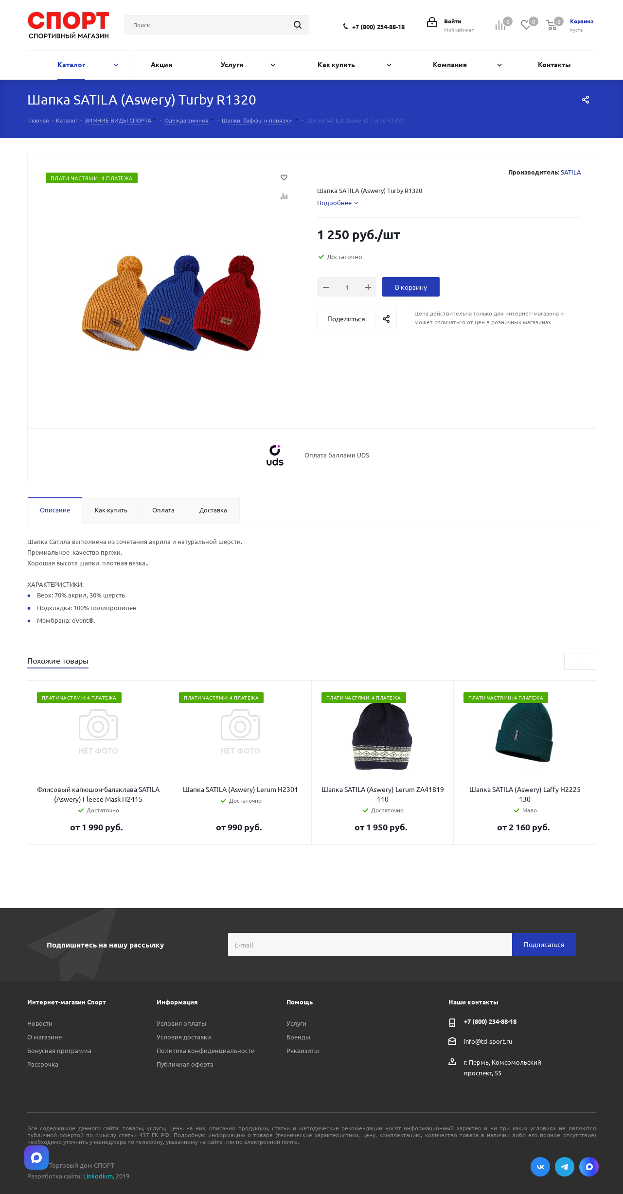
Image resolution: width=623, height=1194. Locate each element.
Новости (40, 1023)
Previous (573, 661)
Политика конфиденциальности (206, 1050)
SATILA (571, 172)
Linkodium (98, 1176)
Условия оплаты (181, 1023)
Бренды (298, 1037)
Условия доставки (184, 1037)
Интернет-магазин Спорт (66, 1002)
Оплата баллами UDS (336, 455)
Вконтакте (540, 1166)
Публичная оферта (185, 1064)
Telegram (564, 1166)
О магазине (44, 1037)
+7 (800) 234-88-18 (378, 26)
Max (589, 1166)
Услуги (296, 1023)
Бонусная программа (59, 1050)
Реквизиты (302, 1050)
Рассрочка (42, 1064)
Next (588, 661)
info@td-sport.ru (488, 1040)
